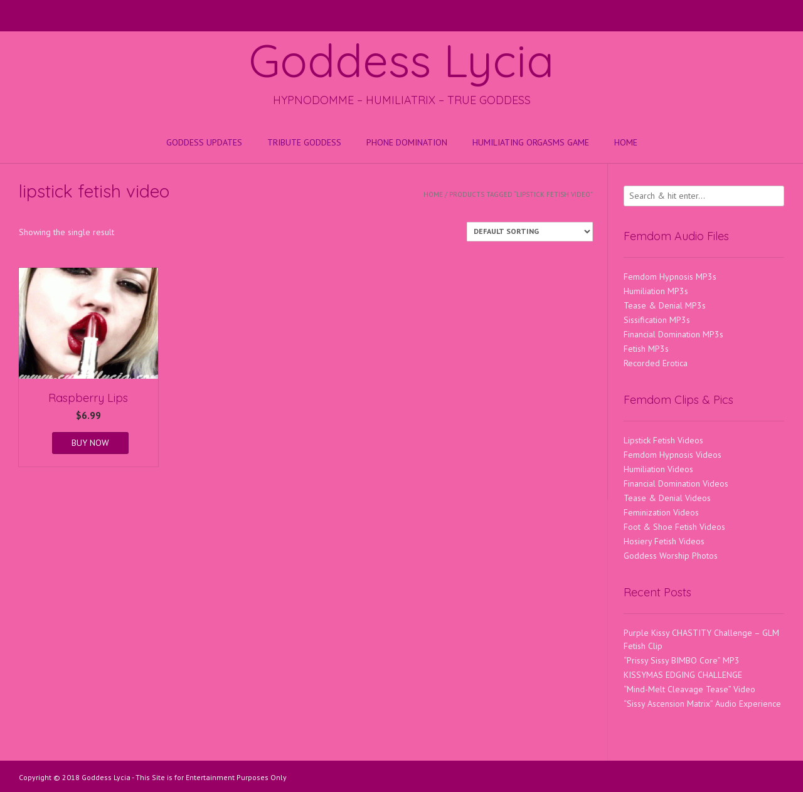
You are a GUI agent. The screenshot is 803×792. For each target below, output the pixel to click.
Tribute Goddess (304, 142)
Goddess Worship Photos (671, 555)
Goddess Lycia (401, 60)
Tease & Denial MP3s (665, 305)
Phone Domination (406, 142)
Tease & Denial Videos (667, 498)
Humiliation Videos (658, 469)
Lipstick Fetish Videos (663, 440)
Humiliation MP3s (656, 291)
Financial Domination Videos (676, 483)
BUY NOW (90, 442)
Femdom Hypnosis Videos (672, 454)
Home (625, 142)
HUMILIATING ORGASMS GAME (530, 142)
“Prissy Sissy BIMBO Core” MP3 (682, 660)
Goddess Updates (204, 142)
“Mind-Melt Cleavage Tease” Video (689, 689)
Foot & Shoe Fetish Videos (674, 526)
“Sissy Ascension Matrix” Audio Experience (702, 703)
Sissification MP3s (657, 319)
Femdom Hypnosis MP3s (670, 276)
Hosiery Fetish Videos (664, 541)
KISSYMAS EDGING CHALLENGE (683, 674)
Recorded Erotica (656, 363)
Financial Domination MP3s (673, 334)
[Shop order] (530, 231)
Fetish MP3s (646, 348)
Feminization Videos (661, 512)
